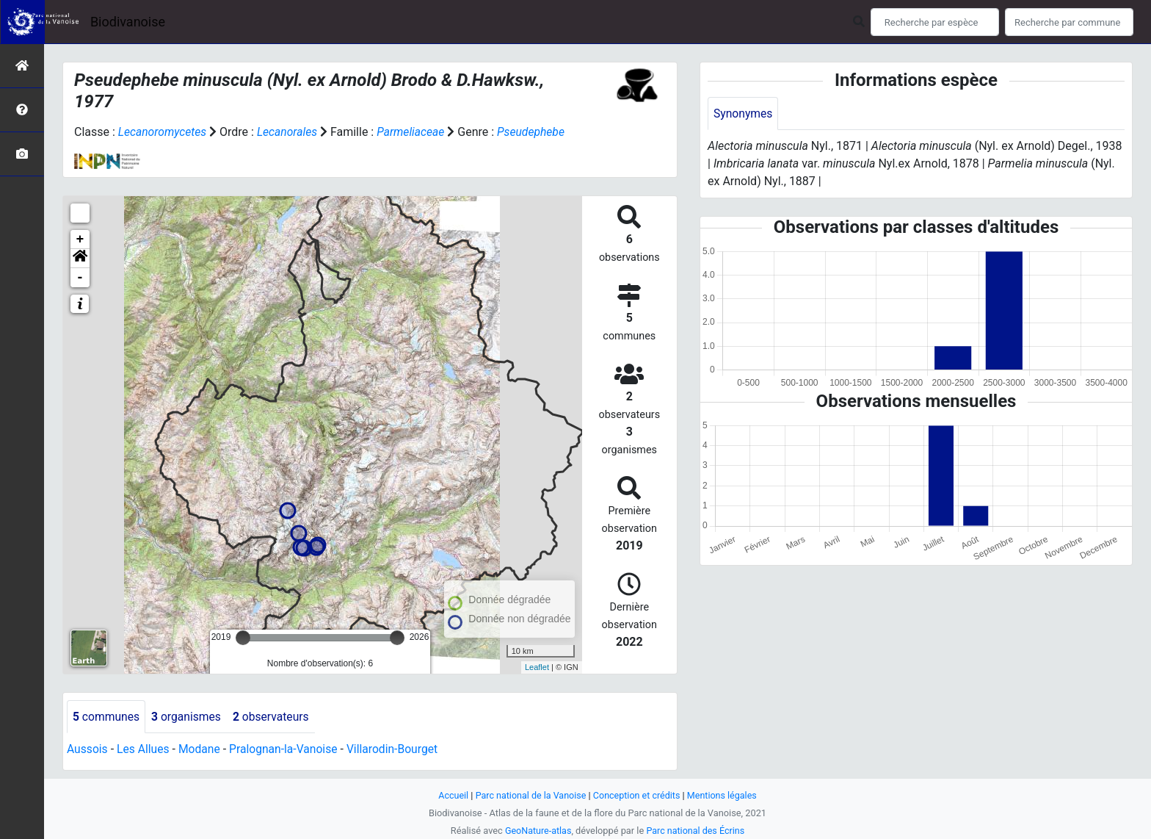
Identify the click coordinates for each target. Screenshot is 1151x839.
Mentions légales (724, 795)
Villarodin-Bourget (399, 750)
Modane (202, 750)
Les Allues (144, 750)
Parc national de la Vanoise (529, 795)
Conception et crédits (637, 795)
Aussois (88, 750)
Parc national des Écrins (696, 830)
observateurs (274, 717)
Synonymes (744, 113)
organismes (188, 717)
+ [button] (80, 239)
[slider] (243, 637)
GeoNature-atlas (537, 830)
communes (107, 717)
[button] (80, 258)
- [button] (80, 278)
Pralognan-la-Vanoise (287, 750)
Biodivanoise (127, 21)
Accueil (450, 795)
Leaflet (537, 667)
